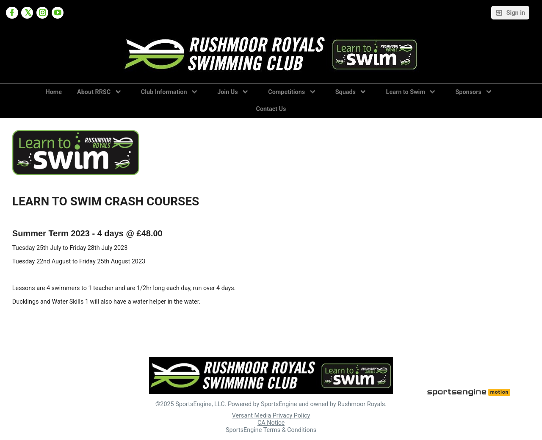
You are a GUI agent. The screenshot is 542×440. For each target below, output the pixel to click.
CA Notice (271, 422)
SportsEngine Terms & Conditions (271, 430)
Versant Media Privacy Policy (271, 415)
